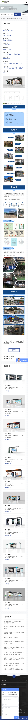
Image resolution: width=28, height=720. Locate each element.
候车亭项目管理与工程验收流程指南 (13, 669)
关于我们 (3, 680)
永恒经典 (24, 14)
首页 (4, 18)
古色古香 (10, 14)
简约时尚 (17, 14)
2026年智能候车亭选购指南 (11, 637)
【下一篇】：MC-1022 (8, 358)
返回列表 (14, 350)
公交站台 (9, 18)
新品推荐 (3, 14)
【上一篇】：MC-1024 (8, 356)
